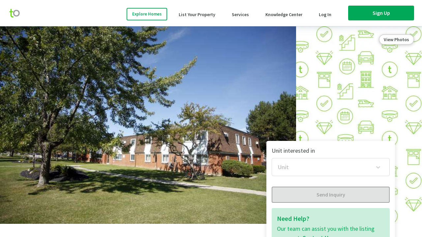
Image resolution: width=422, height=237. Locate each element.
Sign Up (381, 13)
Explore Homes (147, 14)
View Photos (396, 39)
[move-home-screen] (18, 13)
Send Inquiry (330, 194)
